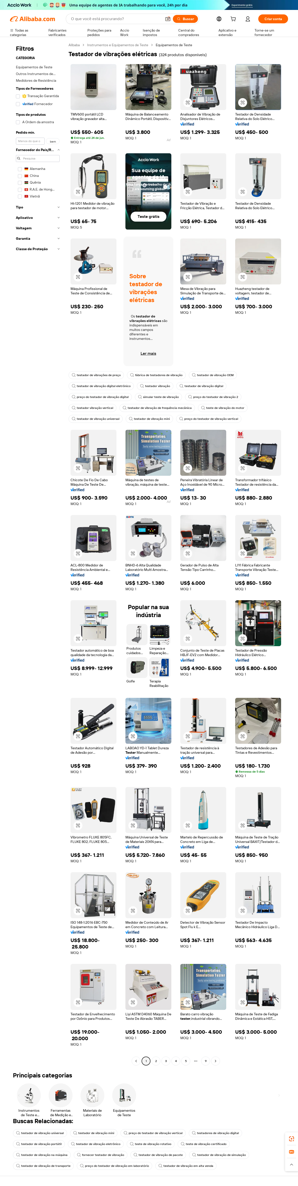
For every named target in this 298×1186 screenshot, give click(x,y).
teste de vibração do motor (222, 408)
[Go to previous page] (136, 1061)
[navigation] (38, 553)
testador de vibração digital (201, 386)
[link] (291, 1138)
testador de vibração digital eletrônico (101, 386)
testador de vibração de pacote (158, 1155)
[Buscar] (185, 19)
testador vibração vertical (92, 408)
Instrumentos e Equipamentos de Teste (117, 45)
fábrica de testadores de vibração (156, 375)
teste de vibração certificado (203, 1144)
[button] (168, 19)
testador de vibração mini (149, 419)
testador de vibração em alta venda (185, 1166)
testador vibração (155, 386)
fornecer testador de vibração (100, 1155)
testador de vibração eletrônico (95, 1144)
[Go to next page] (215, 1061)
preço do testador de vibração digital (100, 397)
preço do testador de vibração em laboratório (114, 1166)
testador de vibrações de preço (96, 375)
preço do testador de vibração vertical (208, 419)
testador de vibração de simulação (219, 1155)
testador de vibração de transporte (43, 1166)
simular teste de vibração (158, 397)
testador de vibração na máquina (42, 1155)
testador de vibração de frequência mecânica (157, 408)
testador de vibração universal (95, 419)
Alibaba (74, 45)
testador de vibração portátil (39, 1144)
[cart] (234, 20)
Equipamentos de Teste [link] (174, 45)
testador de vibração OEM (213, 375)
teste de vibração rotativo (150, 1144)
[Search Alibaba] (116, 19)
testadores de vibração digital (215, 1133)
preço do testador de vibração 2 (213, 397)
